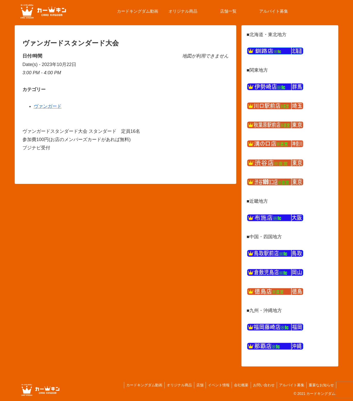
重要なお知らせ (320, 385)
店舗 (194, 385)
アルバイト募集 (290, 385)
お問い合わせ (261, 385)
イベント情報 (214, 385)
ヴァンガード (48, 106)
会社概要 (238, 385)
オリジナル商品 (173, 385)
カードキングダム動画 (137, 385)
